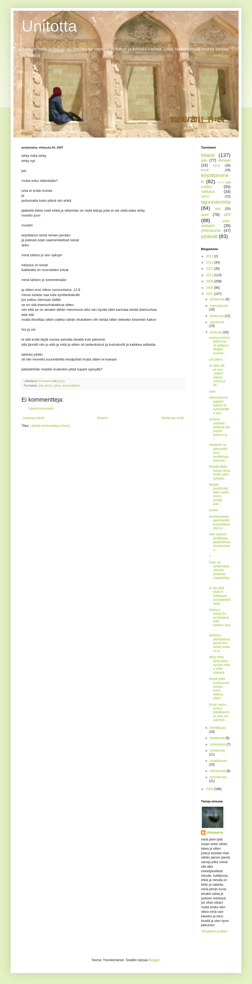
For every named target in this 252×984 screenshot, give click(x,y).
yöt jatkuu (216, 359)
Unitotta (49, 26)
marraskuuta (219, 306)
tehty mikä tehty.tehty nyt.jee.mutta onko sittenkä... (219, 665)
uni (227, 214)
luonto (220, 182)
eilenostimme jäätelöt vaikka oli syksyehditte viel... (219, 405)
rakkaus (207, 191)
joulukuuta (217, 299)
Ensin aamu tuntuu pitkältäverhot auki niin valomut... (219, 712)
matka (206, 187)
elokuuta (216, 332)
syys (212, 391)
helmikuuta (218, 771)
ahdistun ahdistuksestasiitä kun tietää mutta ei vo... (219, 643)
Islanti (207, 155)
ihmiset (224, 160)
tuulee (213, 510)
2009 (210, 281)
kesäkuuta (217, 738)
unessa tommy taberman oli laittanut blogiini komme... (219, 345)
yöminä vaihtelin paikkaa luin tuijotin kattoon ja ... (219, 429)
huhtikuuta (217, 750)
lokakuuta (217, 316)
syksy (56, 385)
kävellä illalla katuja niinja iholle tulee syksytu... (219, 472)
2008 (210, 288)
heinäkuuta (218, 728)
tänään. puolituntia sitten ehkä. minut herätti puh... (219, 494)
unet (205, 214)
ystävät (209, 236)
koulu (48, 385)
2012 (210, 262)
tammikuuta (218, 777)
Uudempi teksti (33, 418)
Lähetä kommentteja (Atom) (50, 426)
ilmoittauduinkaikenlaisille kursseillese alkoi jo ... (219, 522)
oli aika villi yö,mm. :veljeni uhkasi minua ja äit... (217, 375)
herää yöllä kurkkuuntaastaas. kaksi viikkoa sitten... (219, 688)
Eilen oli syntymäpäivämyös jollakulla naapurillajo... (220, 572)
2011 (210, 269)
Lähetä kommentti (41, 408)
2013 (210, 256)
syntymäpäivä (71, 385)
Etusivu (102, 418)
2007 (210, 294)
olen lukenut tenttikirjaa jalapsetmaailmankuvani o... (220, 542)
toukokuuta (218, 744)
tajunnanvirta (216, 202)
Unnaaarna (214, 832)
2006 (210, 789)
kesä (216, 165)
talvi (218, 209)
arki (41, 385)
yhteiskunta (211, 230)
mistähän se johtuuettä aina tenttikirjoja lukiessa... (218, 452)
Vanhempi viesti (172, 418)
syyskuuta (217, 322)
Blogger (154, 960)
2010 (210, 275)
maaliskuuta (218, 761)
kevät (205, 170)
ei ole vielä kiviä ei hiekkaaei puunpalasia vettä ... (220, 595)
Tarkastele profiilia (214, 931)
